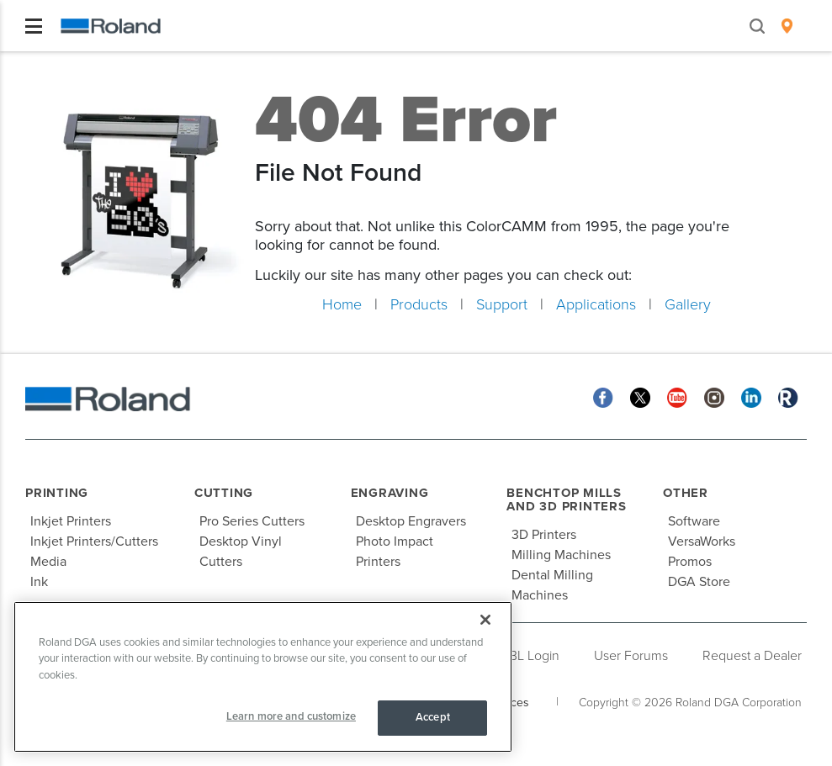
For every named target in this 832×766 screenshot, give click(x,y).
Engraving (390, 492)
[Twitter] (640, 397)
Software (694, 521)
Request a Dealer (752, 655)
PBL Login (530, 655)
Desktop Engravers (411, 521)
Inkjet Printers (70, 521)
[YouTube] (677, 397)
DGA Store (699, 581)
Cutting (223, 492)
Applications (596, 304)
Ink (39, 581)
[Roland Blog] (788, 397)
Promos (690, 561)
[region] (262, 677)
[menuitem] (787, 26)
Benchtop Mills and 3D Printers (566, 500)
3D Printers (543, 534)
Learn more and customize (291, 716)
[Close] (485, 619)
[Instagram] (714, 397)
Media (48, 561)
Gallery (688, 304)
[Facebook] (603, 397)
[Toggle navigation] (33, 26)
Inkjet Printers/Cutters (94, 541)
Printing (56, 492)
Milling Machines (561, 555)
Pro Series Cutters (252, 521)
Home (342, 304)
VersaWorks (701, 541)
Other (685, 492)
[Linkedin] (751, 397)
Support (501, 304)
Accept (433, 717)
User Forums (631, 655)
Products (419, 304)
